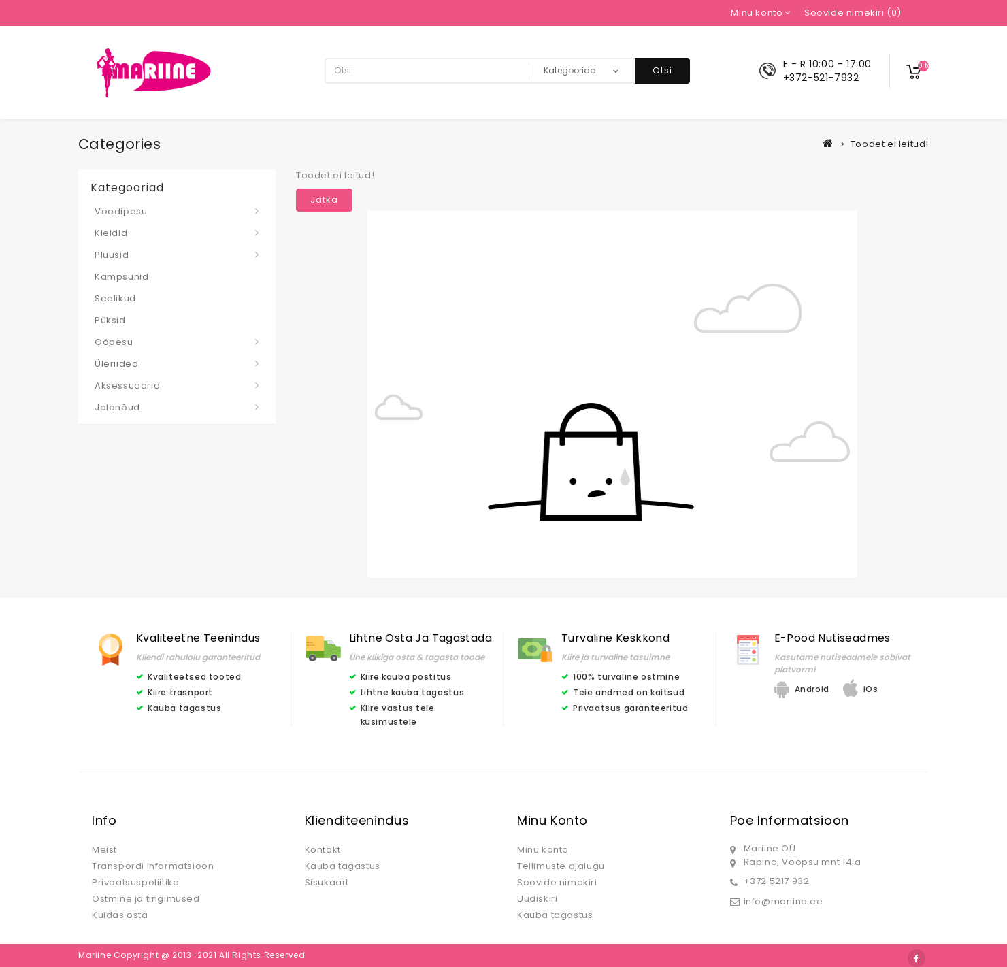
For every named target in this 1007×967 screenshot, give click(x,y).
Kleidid (111, 233)
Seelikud (115, 298)
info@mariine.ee (783, 901)
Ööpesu (114, 341)
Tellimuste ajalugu (561, 865)
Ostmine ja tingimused (146, 898)
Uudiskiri (537, 898)
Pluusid (112, 254)
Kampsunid (121, 276)
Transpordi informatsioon (153, 865)
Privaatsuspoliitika (135, 882)
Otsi (662, 70)
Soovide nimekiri (557, 882)
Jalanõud (117, 407)
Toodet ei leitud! (890, 143)
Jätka (324, 199)
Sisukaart (327, 882)
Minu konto (543, 849)
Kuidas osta (120, 914)
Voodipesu (121, 211)
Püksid (110, 320)
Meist (104, 849)
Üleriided (116, 363)
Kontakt (323, 849)
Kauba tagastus (342, 865)
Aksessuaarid (127, 385)
